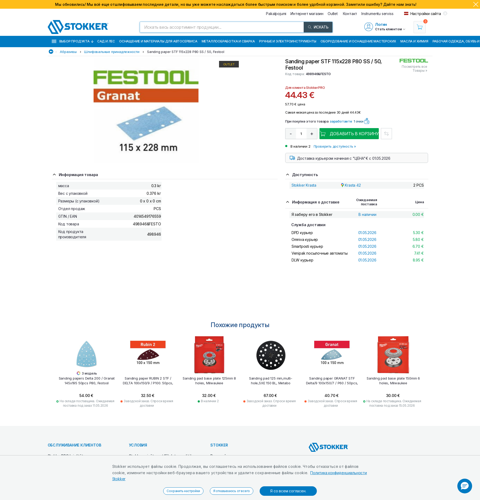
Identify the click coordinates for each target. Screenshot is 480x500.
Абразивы (68, 52)
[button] (464, 486)
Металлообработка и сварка (228, 41)
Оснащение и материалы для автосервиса (158, 41)
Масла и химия (414, 41)
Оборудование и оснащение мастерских (358, 41)
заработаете (341, 121)
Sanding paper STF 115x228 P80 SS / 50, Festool (185, 52)
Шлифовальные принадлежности (111, 52)
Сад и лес (106, 41)
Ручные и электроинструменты (288, 41)
